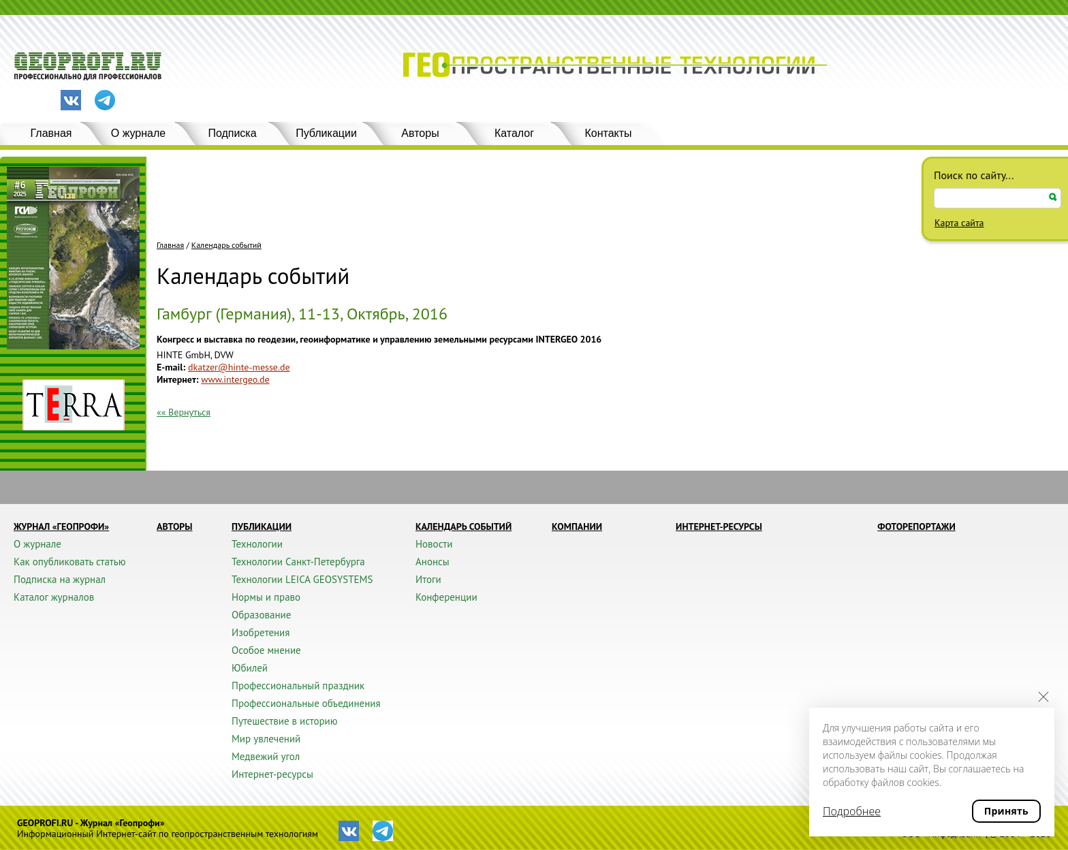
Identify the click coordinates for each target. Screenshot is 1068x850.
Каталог (514, 133)
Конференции (446, 597)
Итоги (428, 579)
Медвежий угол (266, 756)
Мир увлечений (266, 738)
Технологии (257, 543)
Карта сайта (959, 223)
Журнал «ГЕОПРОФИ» (61, 526)
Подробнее (852, 811)
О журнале (138, 133)
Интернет (176, 379)
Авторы (420, 133)
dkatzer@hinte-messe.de (239, 367)
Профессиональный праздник (298, 685)
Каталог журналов (54, 597)
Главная (51, 133)
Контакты (607, 133)
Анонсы (432, 561)
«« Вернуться (183, 412)
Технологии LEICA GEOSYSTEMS (302, 579)
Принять (1006, 810)
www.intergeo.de (235, 379)
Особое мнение (266, 650)
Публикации (326, 133)
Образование (261, 614)
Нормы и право (266, 597)
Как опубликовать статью (70, 561)
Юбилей (250, 667)
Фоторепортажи (916, 526)
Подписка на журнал (60, 579)
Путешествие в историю (285, 720)
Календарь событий (226, 245)
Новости (433, 543)
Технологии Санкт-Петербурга (298, 561)
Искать (1053, 197)
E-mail (170, 367)
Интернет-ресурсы (272, 774)
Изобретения (260, 632)
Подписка (232, 133)
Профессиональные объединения (306, 703)
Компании (577, 526)
